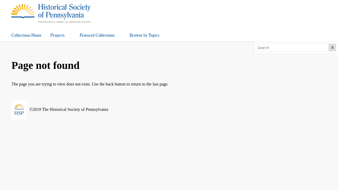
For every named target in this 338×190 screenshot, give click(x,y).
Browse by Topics (144, 35)
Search (332, 47)
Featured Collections (97, 35)
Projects (57, 35)
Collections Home (26, 35)
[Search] (292, 47)
